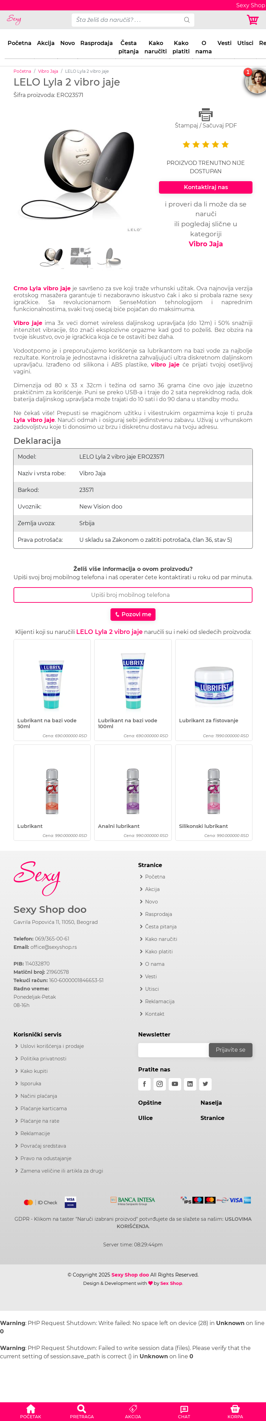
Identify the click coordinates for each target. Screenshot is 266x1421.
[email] (178, 1050)
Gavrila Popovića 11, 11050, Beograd (56, 922)
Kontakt (155, 1014)
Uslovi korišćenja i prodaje (52, 1046)
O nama (203, 47)
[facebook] (144, 1084)
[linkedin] (190, 1084)
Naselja (211, 1103)
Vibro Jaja (48, 71)
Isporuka (30, 1083)
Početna (20, 43)
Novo (67, 43)
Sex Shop (171, 1283)
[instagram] (159, 1084)
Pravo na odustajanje (45, 1158)
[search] (187, 20)
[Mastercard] (41, 1201)
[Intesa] (133, 1200)
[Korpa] (253, 20)
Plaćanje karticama (43, 1108)
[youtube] (175, 1084)
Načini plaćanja (38, 1096)
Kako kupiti (34, 1071)
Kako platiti (181, 47)
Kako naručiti (155, 47)
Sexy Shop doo (50, 909)
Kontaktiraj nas (206, 187)
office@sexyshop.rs (53, 947)
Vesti (225, 43)
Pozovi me (133, 614)
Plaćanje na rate (39, 1121)
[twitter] (205, 1084)
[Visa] (68, 1201)
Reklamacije (35, 1133)
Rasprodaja (96, 43)
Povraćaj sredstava (43, 1146)
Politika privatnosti (43, 1058)
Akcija (46, 43)
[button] (30, 1410)
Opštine (149, 1103)
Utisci (245, 43)
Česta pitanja (128, 47)
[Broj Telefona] (133, 595)
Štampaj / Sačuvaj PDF (205, 118)
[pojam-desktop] (126, 20)
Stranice (212, 1118)
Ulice (145, 1118)
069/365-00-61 (52, 939)
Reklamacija (160, 1001)
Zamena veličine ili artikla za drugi (61, 1170)
